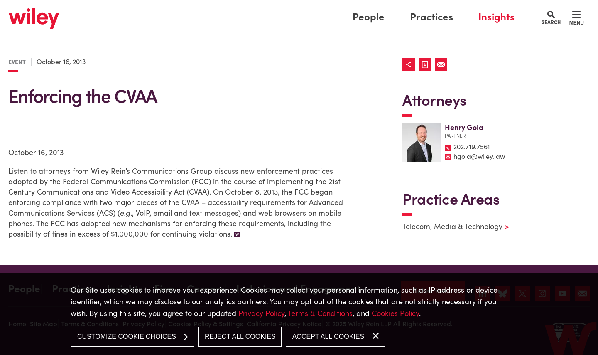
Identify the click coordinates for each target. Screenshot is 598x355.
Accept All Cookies (328, 336)
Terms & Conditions (320, 313)
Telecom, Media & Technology (450, 226)
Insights (496, 16)
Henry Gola (464, 127)
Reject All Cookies (240, 336)
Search (551, 22)
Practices (431, 16)
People (369, 16)
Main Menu (273, 9)
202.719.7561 (471, 147)
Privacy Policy (261, 313)
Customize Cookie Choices (126, 336)
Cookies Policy (395, 313)
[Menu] (576, 19)
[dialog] (299, 314)
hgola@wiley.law (479, 156)
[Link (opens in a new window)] (427, 64)
